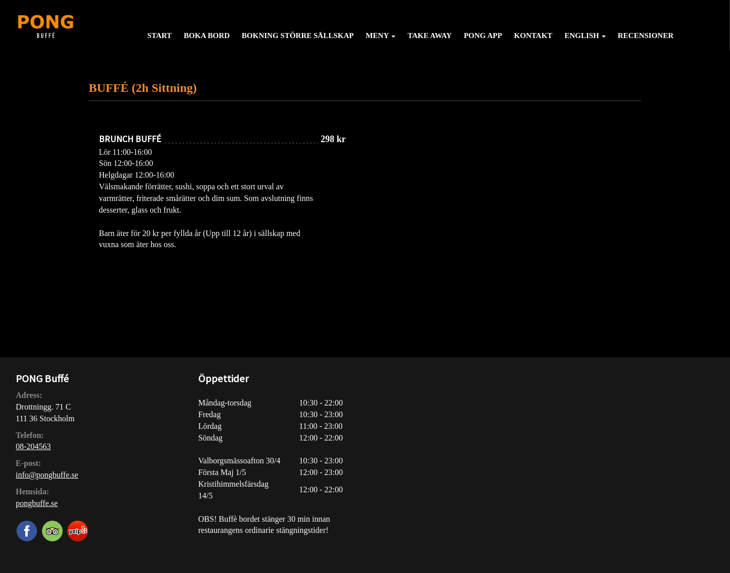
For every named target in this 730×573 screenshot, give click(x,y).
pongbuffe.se (37, 503)
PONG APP (483, 35)
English (584, 35)
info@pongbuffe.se (47, 474)
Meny (380, 35)
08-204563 (33, 446)
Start (159, 35)
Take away (430, 35)
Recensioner (646, 35)
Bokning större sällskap (298, 35)
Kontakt (533, 35)
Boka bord (207, 35)
